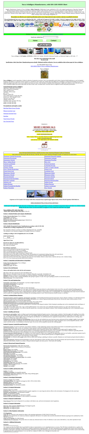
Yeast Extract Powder (9, 119)
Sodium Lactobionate (50, 186)
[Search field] (50, 37)
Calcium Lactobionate (9, 164)
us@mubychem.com (46, 138)
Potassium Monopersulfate (51, 180)
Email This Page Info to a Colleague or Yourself (52, 34)
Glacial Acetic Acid (9, 171)
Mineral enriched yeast (9, 111)
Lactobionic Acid (49, 171)
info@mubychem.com (46, 134)
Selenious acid (7, 182)
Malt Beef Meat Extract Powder (11, 108)
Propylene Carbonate (9, 180)
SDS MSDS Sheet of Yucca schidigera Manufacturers (44, 66)
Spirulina (5, 116)
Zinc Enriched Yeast (8, 121)
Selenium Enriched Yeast (9, 113)
